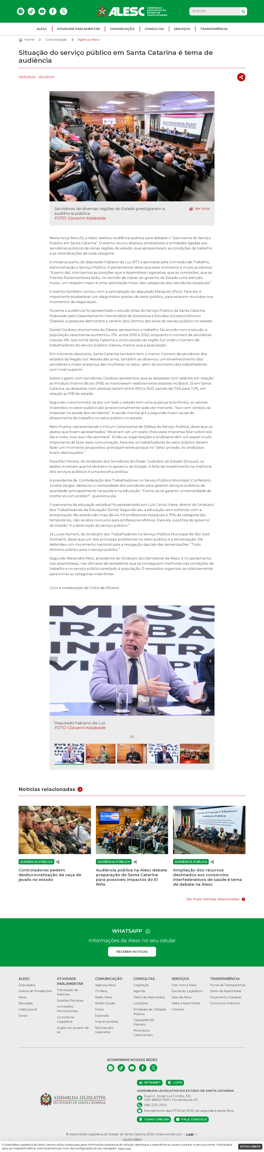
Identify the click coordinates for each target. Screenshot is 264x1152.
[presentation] (54, 661)
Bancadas (26, 1003)
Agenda (139, 991)
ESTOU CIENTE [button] (250, 1146)
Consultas (154, 29)
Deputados (27, 985)
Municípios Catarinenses (143, 1033)
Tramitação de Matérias (67, 992)
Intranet (178, 1009)
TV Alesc (101, 991)
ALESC (42, 29)
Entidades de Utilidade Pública (149, 1012)
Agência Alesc (105, 985)
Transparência (213, 29)
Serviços (182, 29)
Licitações (140, 1003)
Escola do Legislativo (187, 991)
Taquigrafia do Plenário (143, 1022)
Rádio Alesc (103, 997)
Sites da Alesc (182, 997)
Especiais (102, 1015)
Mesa (22, 997)
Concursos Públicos (225, 1003)
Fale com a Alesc (184, 985)
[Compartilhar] (241, 77)
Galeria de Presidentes (35, 991)
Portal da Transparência (227, 985)
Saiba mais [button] (124, 1148)
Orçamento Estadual (225, 997)
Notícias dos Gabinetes (104, 1030)
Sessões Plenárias (70, 1000)
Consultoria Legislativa (65, 1019)
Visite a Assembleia (186, 1003)
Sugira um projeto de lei (73, 1030)
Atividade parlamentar (78, 29)
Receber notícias (132, 952)
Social (23, 1015)
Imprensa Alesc (107, 1021)
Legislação (141, 985)
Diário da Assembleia (149, 997)
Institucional (28, 1009)
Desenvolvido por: (176, 1134)
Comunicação (122, 29)
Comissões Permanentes (67, 1009)
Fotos (99, 1009)
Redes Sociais (105, 1003)
